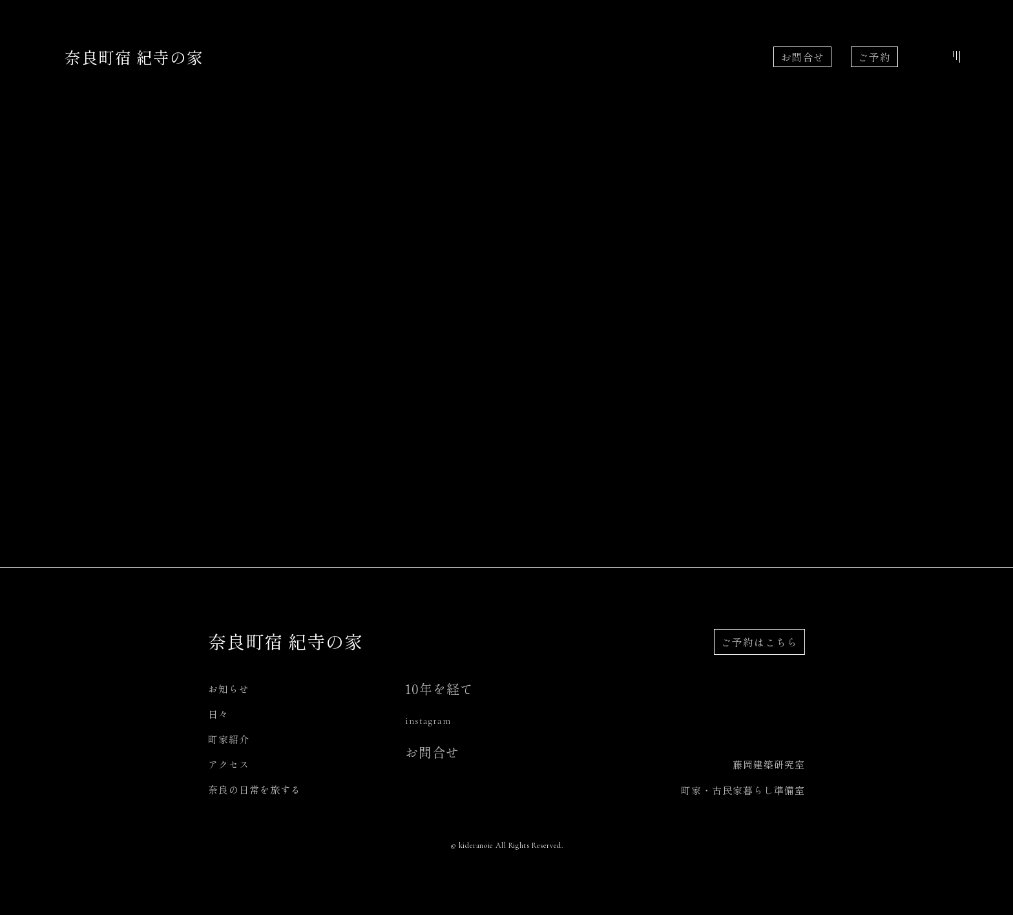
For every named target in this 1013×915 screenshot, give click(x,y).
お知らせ (228, 688)
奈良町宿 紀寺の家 (134, 56)
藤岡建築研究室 (769, 764)
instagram (428, 720)
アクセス (228, 764)
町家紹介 (228, 739)
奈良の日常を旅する (254, 789)
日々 (218, 714)
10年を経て (439, 688)
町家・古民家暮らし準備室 (743, 790)
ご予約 (874, 57)
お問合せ (802, 57)
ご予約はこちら (759, 642)
